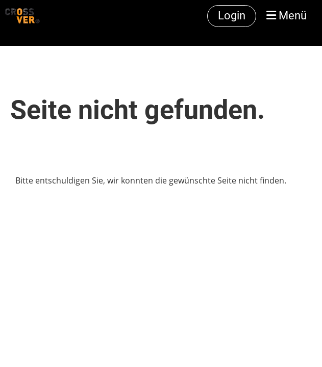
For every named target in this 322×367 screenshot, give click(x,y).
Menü (286, 15)
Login (231, 15)
